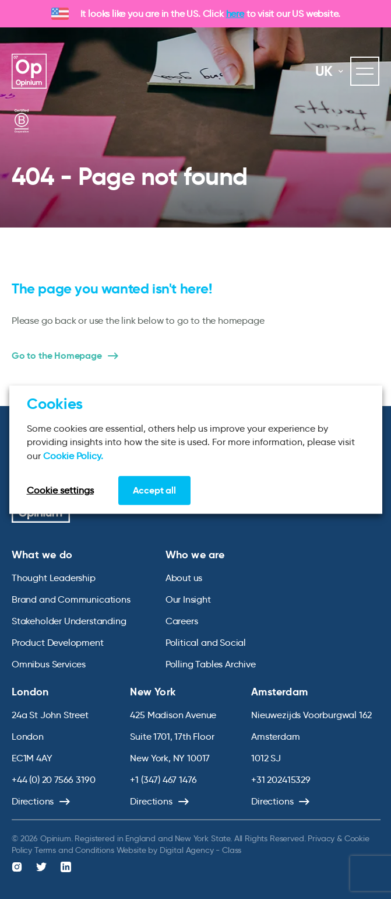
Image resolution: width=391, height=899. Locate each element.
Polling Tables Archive (210, 664)
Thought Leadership (54, 577)
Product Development (58, 642)
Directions (33, 801)
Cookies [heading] (55, 403)
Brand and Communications (71, 599)
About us (184, 577)
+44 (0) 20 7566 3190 (53, 779)
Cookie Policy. (73, 455)
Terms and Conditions (74, 850)
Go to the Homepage (57, 356)
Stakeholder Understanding (69, 621)
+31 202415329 (281, 779)
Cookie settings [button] (60, 490)
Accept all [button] (154, 490)
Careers (181, 621)
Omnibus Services (49, 664)
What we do (42, 554)
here (235, 13)
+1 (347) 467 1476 (163, 779)
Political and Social (205, 642)
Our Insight (188, 599)
